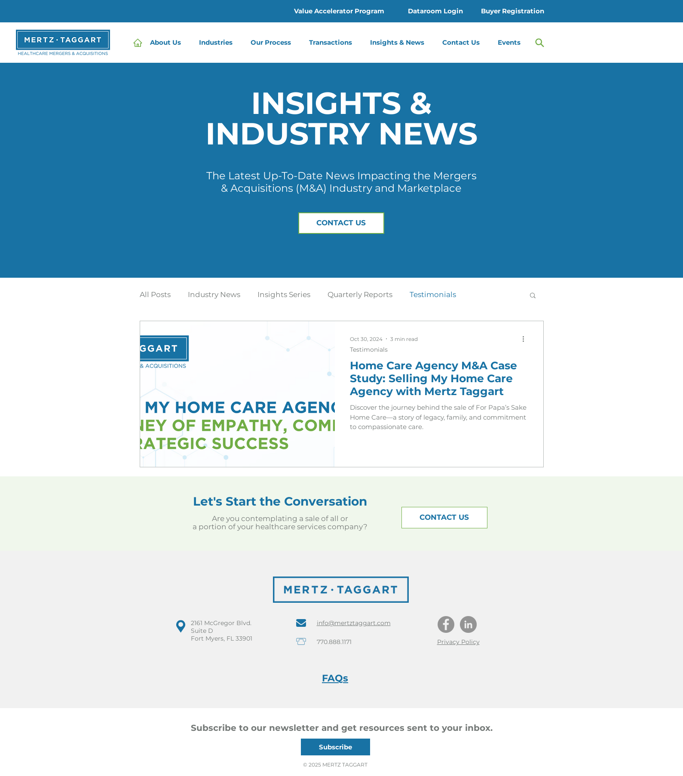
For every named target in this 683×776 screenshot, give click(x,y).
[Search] (539, 42)
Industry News (214, 294)
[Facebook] (446, 624)
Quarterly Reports (360, 294)
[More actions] (526, 339)
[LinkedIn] (468, 624)
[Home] (138, 42)
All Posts (155, 294)
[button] (218, 42)
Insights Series (283, 294)
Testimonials (433, 294)
